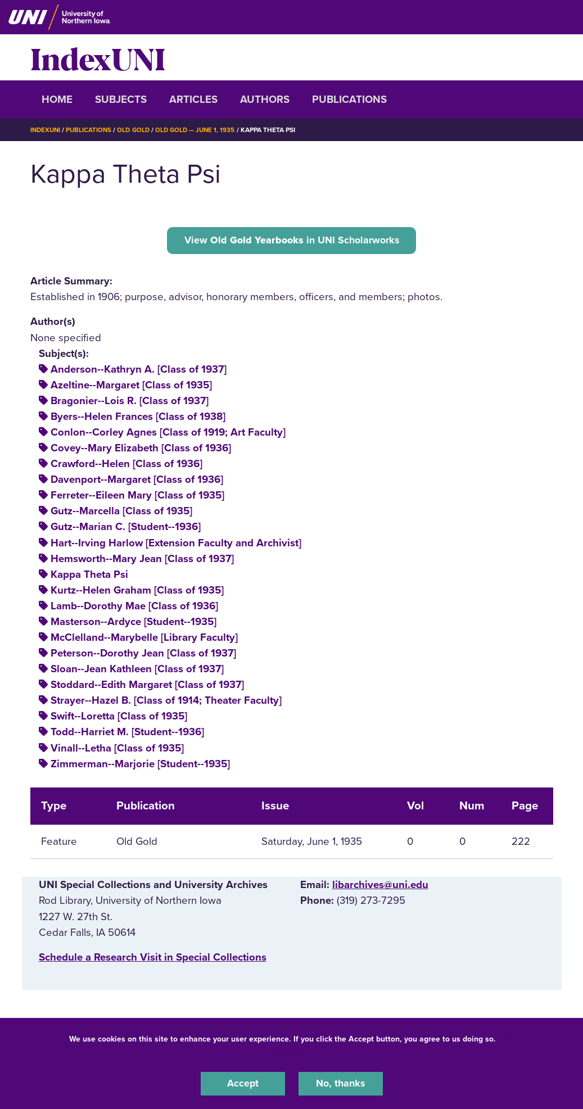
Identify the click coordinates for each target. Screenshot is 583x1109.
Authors (265, 99)
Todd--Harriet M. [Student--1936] (127, 733)
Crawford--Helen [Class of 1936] (126, 465)
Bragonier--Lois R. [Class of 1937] (130, 402)
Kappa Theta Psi (89, 576)
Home (57, 99)
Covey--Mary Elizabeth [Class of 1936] (141, 449)
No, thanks (341, 1083)
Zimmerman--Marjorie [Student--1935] (140, 765)
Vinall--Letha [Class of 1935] (117, 749)
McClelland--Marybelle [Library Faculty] (144, 639)
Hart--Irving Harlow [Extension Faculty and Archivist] (176, 544)
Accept (243, 1083)
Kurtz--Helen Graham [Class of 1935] (137, 592)
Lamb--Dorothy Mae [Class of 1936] (134, 607)
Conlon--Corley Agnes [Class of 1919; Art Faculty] (168, 434)
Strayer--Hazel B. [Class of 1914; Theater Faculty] (166, 702)
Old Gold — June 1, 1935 (201, 130)
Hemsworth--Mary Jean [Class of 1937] (142, 560)
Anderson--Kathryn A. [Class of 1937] (139, 371)
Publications (349, 99)
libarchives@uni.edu (380, 886)
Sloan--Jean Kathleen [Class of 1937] (137, 670)
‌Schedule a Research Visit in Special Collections (152, 959)
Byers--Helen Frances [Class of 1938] (138, 418)
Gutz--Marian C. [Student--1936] (126, 528)
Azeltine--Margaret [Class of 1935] (131, 387)
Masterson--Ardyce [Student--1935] (133, 623)
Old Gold (137, 130)
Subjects (121, 99)
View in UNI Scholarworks (291, 240)
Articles (193, 99)
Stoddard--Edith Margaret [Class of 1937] (147, 686)
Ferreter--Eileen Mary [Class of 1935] (137, 497)
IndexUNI (97, 57)
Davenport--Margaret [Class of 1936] (137, 481)
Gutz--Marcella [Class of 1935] (121, 512)
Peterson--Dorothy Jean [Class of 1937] (143, 655)
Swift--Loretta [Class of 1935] (119, 718)
